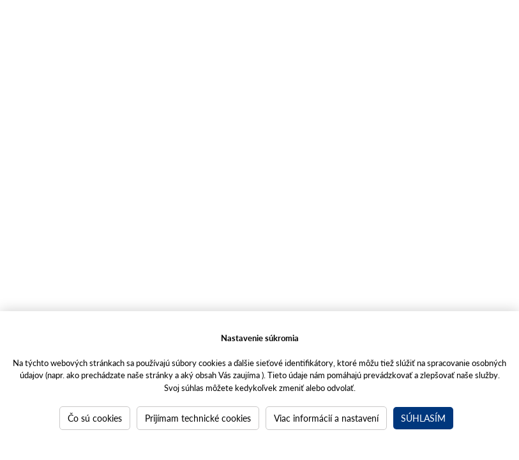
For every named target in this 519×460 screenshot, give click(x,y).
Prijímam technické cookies (198, 417)
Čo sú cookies (95, 417)
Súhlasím (423, 417)
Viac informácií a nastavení (326, 417)
